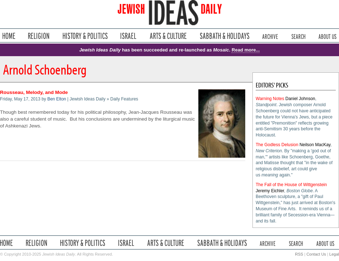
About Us (327, 36)
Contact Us (316, 254)
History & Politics (85, 36)
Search (298, 36)
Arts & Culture (168, 36)
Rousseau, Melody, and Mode (34, 92)
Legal (334, 254)
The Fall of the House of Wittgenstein (291, 184)
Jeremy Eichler (270, 190)
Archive (270, 36)
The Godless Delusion (277, 144)
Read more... (246, 50)
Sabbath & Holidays (224, 36)
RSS (299, 254)
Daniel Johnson (300, 98)
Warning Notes (270, 98)
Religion (38, 36)
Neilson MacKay (314, 144)
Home (9, 36)
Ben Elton (56, 99)
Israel (128, 36)
